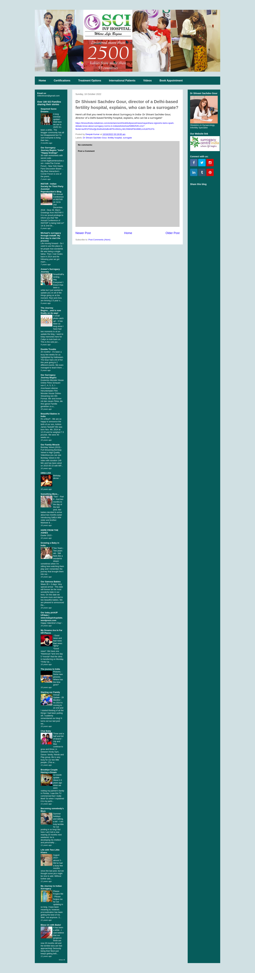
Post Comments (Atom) (99, 239)
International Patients (122, 80)
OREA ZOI (46, 473)
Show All (62, 960)
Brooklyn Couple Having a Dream (49, 771)
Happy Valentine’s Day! (51, 623)
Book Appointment (171, 80)
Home (42, 80)
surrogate (127, 137)
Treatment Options (89, 80)
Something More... (50, 494)
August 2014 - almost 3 (57, 857)
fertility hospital (115, 137)
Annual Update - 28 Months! (58, 697)
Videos (147, 80)
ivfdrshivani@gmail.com (48, 95)
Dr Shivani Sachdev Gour (95, 137)
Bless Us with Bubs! (51, 925)
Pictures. (57, 672)
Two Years (58, 548)
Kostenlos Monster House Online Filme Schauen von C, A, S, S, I (52, 383)
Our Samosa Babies (51, 581)
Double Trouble (48, 349)
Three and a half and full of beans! (58, 736)
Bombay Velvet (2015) (51, 447)
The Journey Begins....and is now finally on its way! (51, 310)
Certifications (62, 80)
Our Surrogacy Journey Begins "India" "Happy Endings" (52, 150)
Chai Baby (46, 731)
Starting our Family (50, 692)
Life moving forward (50, 243)
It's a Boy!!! (46, 419)
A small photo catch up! (58, 318)
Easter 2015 (46, 535)
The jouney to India (50, 669)
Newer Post (83, 233)
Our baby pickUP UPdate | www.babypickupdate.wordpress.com (52, 616)
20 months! (46, 352)
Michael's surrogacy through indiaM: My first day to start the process (51, 237)
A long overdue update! (56, 117)
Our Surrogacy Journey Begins (49, 376)
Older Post (173, 233)
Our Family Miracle (50, 444)
